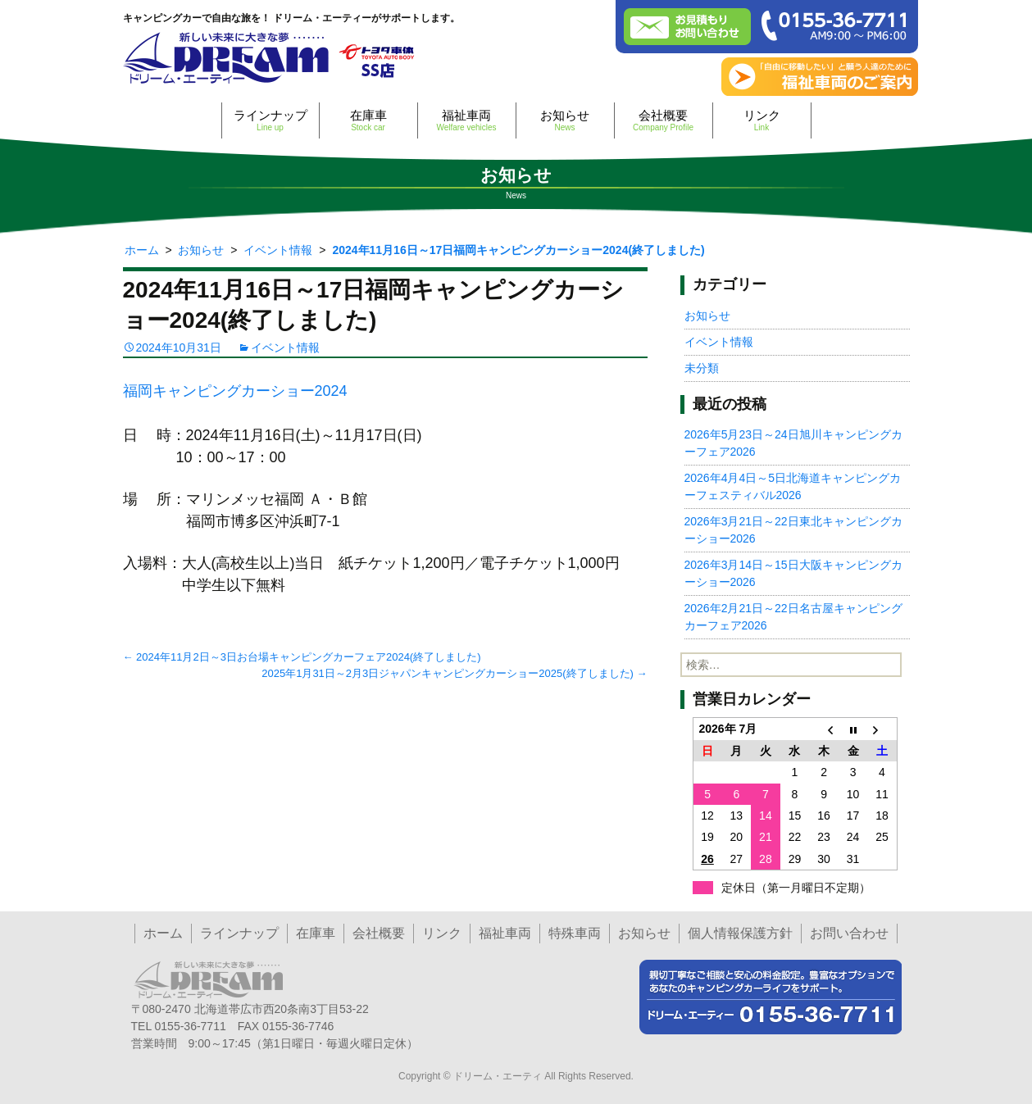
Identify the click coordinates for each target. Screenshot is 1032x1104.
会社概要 (663, 120)
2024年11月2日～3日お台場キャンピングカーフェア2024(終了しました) (302, 657)
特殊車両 (574, 933)
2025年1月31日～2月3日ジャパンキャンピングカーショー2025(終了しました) (454, 673)
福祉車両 (466, 120)
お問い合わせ (849, 933)
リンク (761, 120)
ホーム (163, 933)
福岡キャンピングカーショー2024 (235, 391)
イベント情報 (285, 347)
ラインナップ (270, 120)
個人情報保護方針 (740, 933)
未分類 (701, 368)
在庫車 (368, 120)
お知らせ (565, 120)
